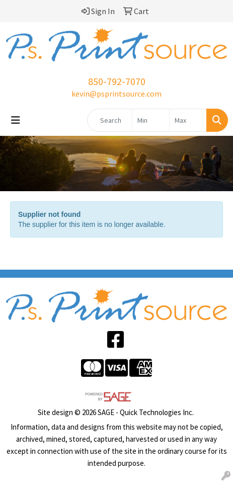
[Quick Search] (109, 120)
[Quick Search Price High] (188, 120)
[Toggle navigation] (15, 120)
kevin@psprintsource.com (116, 94)
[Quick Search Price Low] (151, 120)
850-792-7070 (116, 81)
